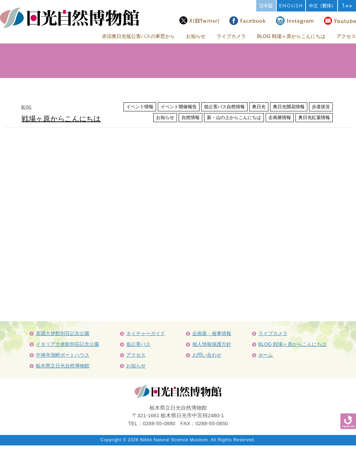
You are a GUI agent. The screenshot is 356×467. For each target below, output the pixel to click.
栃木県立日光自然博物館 (62, 366)
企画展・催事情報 (211, 333)
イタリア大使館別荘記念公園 (67, 344)
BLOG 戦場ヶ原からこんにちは (291, 36)
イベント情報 (139, 106)
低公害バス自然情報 (224, 106)
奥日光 (259, 106)
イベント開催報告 (179, 106)
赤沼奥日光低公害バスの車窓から (138, 36)
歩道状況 (321, 106)
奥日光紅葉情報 (314, 117)
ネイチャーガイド (145, 333)
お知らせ (195, 36)
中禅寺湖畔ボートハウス (62, 355)
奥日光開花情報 (289, 106)
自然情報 (190, 117)
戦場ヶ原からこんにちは (61, 118)
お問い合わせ (206, 355)
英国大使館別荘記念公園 (62, 333)
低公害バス (138, 344)
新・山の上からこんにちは (234, 117)
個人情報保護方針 (211, 344)
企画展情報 (279, 117)
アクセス (346, 36)
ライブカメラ (231, 36)
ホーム (265, 355)
